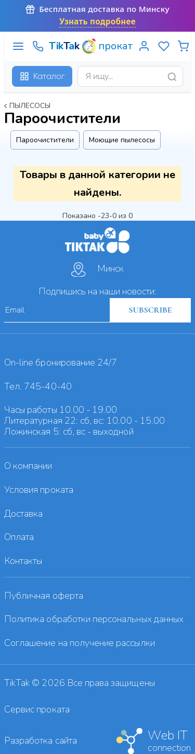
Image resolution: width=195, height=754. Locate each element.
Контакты (23, 561)
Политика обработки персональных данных (94, 619)
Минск (97, 269)
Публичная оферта (43, 595)
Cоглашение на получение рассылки (79, 643)
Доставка (23, 513)
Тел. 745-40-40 (38, 386)
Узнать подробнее (97, 21)
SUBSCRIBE (150, 310)
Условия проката (38, 489)
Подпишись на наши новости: (97, 291)
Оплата (19, 537)
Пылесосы (29, 106)
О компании (28, 466)
